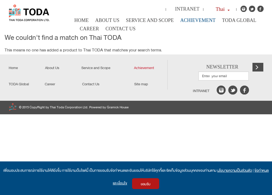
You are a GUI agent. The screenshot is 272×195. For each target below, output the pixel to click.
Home (81, 20)
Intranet (187, 9)
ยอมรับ (146, 184)
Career (89, 28)
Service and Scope (150, 20)
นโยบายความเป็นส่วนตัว (234, 170)
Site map (141, 84)
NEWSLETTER (222, 67)
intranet (201, 91)
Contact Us (120, 28)
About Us (107, 20)
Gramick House (118, 107)
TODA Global (239, 20)
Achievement (198, 20)
